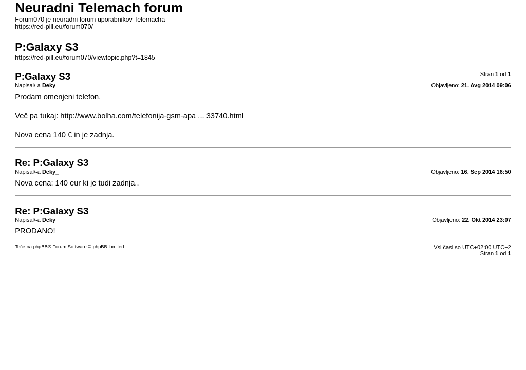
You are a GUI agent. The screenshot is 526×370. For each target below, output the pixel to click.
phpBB (40, 246)
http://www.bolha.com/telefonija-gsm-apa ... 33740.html (151, 116)
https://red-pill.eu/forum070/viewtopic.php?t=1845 (85, 57)
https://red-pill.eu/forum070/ (54, 26)
